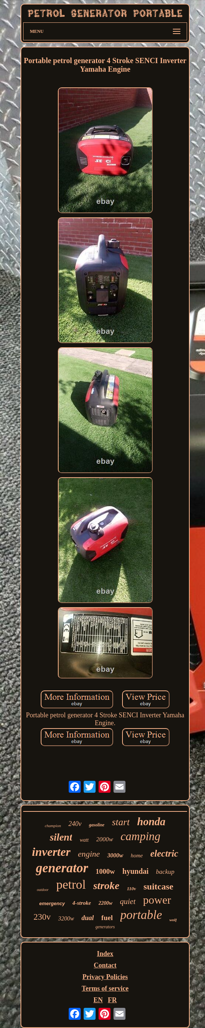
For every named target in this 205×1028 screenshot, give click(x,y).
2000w (104, 839)
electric (164, 853)
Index (105, 953)
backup (165, 871)
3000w (115, 855)
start (121, 822)
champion (53, 825)
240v (74, 823)
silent (61, 837)
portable (141, 915)
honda (151, 821)
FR (112, 1000)
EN (98, 1000)
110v (131, 888)
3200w (66, 918)
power (157, 900)
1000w (105, 871)
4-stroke (81, 903)
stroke (106, 885)
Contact (105, 965)
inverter (51, 851)
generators (105, 926)
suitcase (158, 886)
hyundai (135, 871)
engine (89, 853)
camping (141, 836)
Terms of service (105, 988)
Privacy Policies (105, 977)
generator (62, 868)
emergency (52, 903)
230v (42, 917)
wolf (173, 919)
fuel (107, 918)
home (137, 855)
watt (84, 840)
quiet (128, 901)
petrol (71, 884)
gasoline (96, 824)
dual (87, 918)
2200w (105, 903)
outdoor (43, 890)
